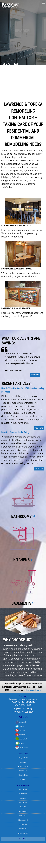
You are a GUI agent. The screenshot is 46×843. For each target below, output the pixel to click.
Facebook (8, 689)
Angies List (8, 706)
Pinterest (8, 702)
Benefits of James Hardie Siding (15, 399)
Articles (23, 729)
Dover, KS (23, 766)
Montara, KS (23, 779)
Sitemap (23, 747)
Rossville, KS (23, 783)
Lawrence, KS (23, 800)
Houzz (7, 710)
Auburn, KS (23, 757)
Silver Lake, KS (23, 787)
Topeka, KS (23, 792)
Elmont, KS (23, 770)
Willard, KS (23, 796)
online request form (32, 657)
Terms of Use (23, 738)
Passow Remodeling (23, 669)
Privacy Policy (23, 734)
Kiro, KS (23, 774)
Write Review (9, 714)
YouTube (8, 698)
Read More (35, 345)
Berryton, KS (23, 761)
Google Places (23, 725)
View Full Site (23, 742)
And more (23, 806)
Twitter (7, 693)
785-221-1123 (10, 64)
